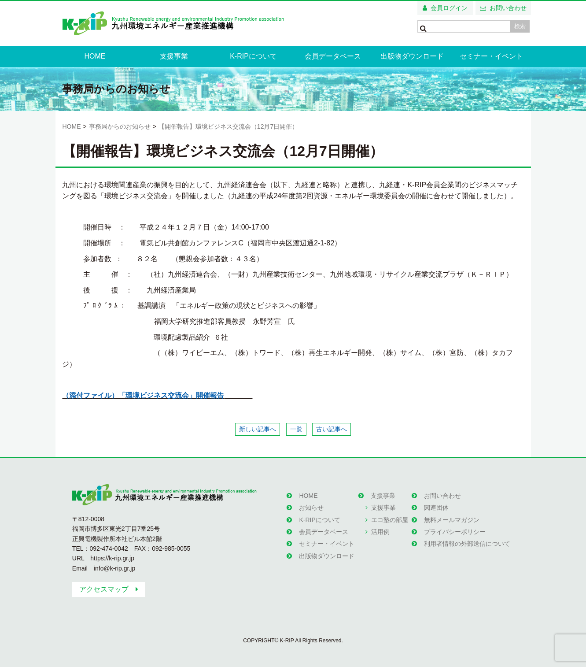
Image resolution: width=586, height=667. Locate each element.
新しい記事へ (257, 429)
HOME (94, 56)
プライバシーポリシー (455, 531)
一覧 (296, 429)
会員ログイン (449, 7)
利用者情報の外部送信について (467, 543)
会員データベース (333, 56)
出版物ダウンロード (412, 56)
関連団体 (436, 507)
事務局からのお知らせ (120, 126)
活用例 (380, 531)
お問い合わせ (508, 7)
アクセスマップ (104, 589)
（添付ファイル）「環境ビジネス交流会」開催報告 (143, 395)
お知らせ (311, 507)
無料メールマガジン (451, 519)
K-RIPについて (253, 56)
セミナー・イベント (491, 56)
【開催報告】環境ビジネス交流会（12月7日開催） (228, 126)
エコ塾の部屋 (389, 519)
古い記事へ (331, 429)
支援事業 (174, 56)
